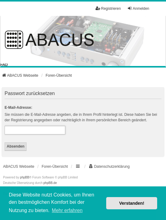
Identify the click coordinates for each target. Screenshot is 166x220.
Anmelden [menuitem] (138, 8)
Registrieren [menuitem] (108, 8)
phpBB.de (50, 183)
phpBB (24, 177)
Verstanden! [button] (131, 203)
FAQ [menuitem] (4, 65)
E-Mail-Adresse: (18, 107)
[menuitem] (109, 166)
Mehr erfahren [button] (67, 210)
